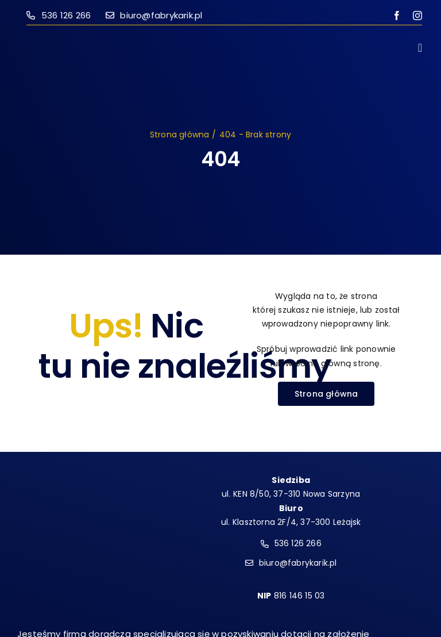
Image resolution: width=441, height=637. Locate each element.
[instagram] (417, 15)
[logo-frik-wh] (73, 469)
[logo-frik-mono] (78, 41)
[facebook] (396, 15)
